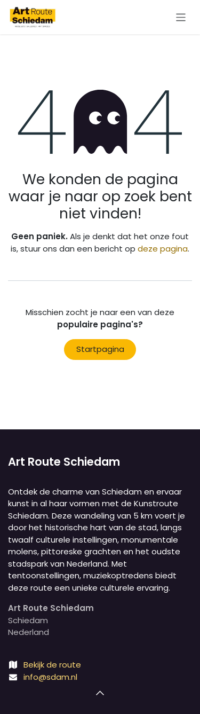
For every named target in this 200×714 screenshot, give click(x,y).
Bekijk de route (52, 664)
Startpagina (100, 349)
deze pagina (163, 248)
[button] (100, 692)
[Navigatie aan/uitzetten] (181, 16)
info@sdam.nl (50, 676)
